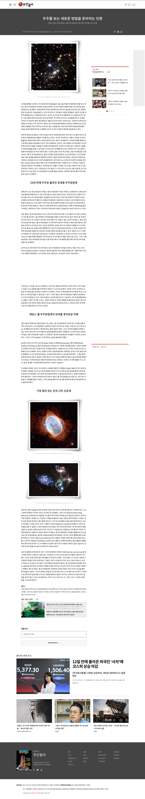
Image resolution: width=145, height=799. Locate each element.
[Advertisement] (49, 269)
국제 (84, 755)
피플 (84, 761)
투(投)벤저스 (98, 72)
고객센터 (50, 785)
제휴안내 (44, 785)
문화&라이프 (72, 758)
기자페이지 (101, 761)
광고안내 (116, 758)
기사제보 (116, 752)
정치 (69, 752)
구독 (37, 599)
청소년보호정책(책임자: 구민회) (81, 785)
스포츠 (70, 761)
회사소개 (25, 785)
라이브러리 (101, 758)
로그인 (133, 5)
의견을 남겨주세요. (28, 634)
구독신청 (116, 755)
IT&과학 (85, 758)
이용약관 (56, 785)
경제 (84, 752)
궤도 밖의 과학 (27, 599)
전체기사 (71, 765)
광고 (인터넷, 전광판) (35, 785)
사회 (69, 755)
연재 (99, 752)
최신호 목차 (102, 755)
